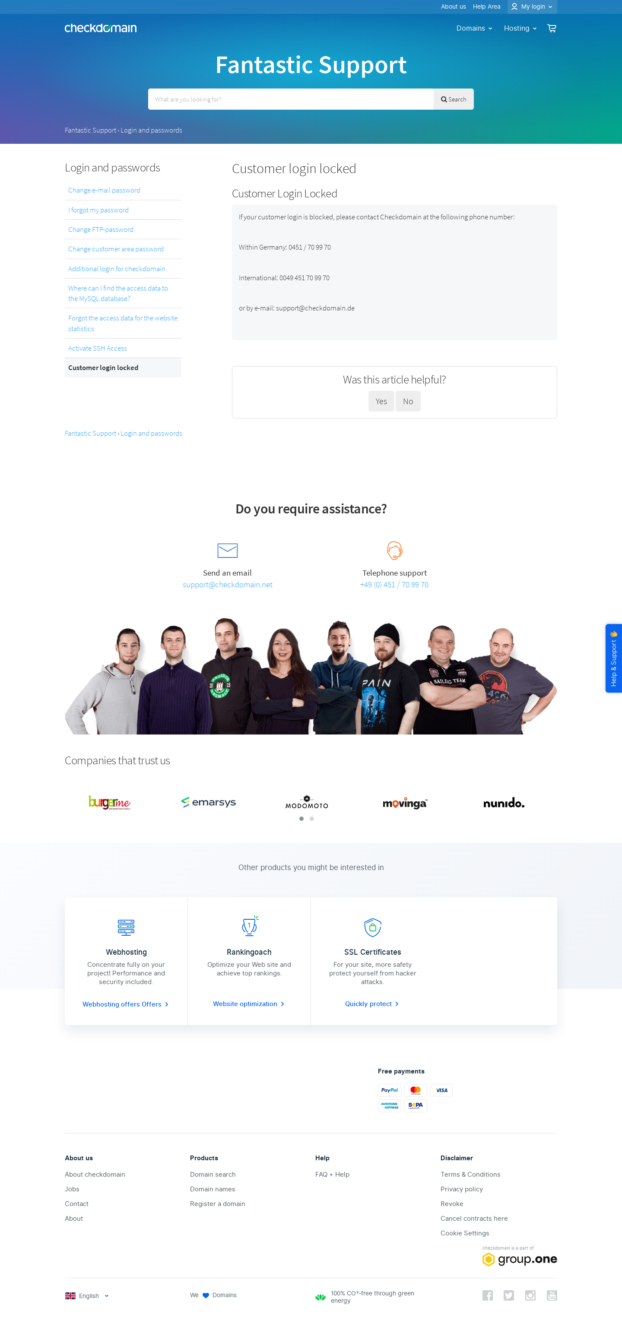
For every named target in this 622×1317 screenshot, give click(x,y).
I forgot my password (98, 210)
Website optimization (249, 1004)
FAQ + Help (332, 1174)
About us (453, 6)
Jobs (72, 1189)
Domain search (213, 1174)
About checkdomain (95, 1174)
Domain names (212, 1189)
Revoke (452, 1204)
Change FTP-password (100, 229)
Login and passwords (151, 130)
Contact (77, 1204)
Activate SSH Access (97, 348)
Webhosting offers (112, 1004)
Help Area (487, 6)
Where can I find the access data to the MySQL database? (118, 293)
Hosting (521, 28)
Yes (381, 401)
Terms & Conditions (471, 1174)
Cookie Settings (465, 1233)
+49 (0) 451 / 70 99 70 (394, 584)
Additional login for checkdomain (116, 268)
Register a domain (217, 1204)
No (408, 401)
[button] (301, 818)
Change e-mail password (104, 190)
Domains (475, 28)
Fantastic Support (90, 130)
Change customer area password (116, 248)
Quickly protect (372, 1004)
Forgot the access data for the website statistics (123, 323)
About (74, 1218)
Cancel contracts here (474, 1218)
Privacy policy (462, 1189)
